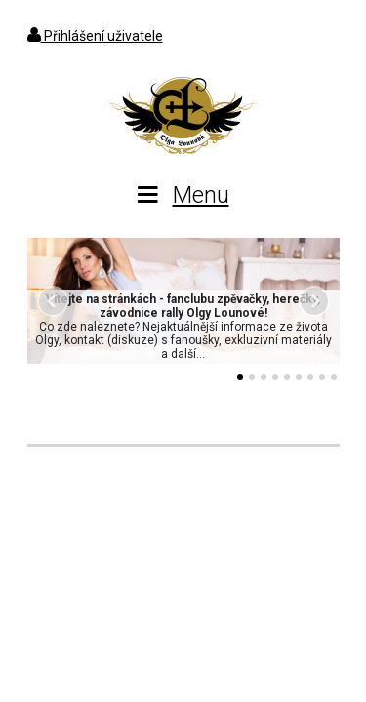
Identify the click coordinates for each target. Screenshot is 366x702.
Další (314, 301)
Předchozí (52, 301)
